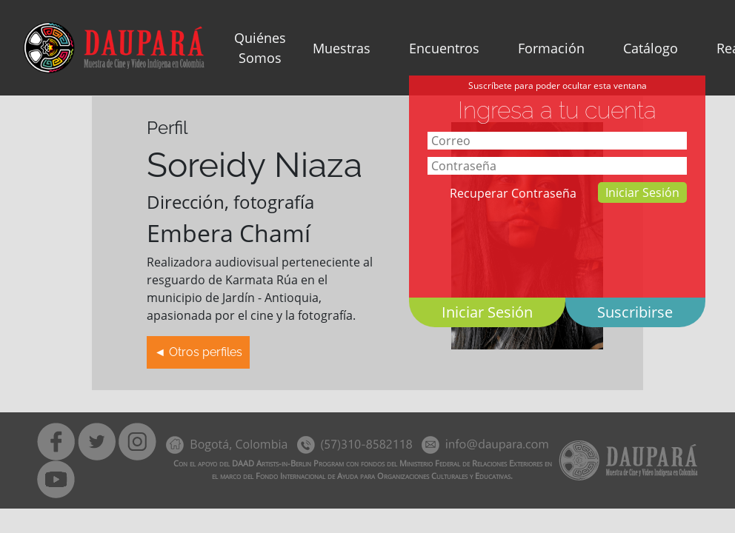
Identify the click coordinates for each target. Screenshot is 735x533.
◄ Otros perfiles (198, 352)
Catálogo (650, 48)
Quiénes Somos (260, 48)
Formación (551, 48)
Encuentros (444, 48)
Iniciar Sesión (642, 192)
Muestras (341, 48)
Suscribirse (635, 312)
